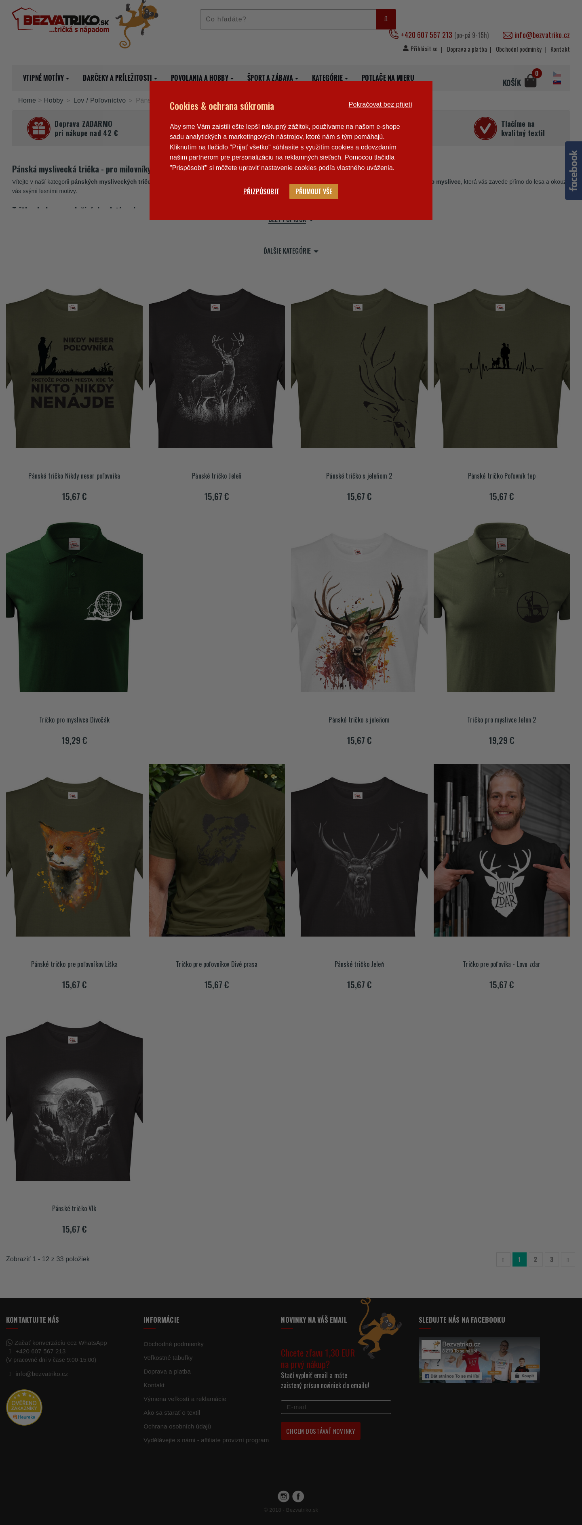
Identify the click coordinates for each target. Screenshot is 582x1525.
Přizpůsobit (261, 191)
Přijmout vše (313, 191)
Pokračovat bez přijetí (380, 104)
